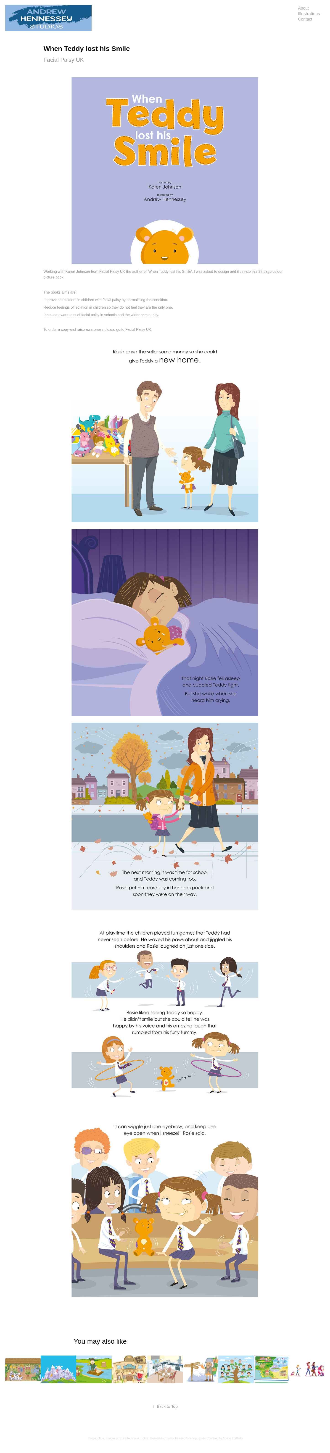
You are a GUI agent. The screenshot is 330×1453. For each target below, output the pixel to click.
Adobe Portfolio (233, 1438)
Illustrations (309, 13)
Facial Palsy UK (138, 329)
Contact (305, 19)
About (303, 8)
